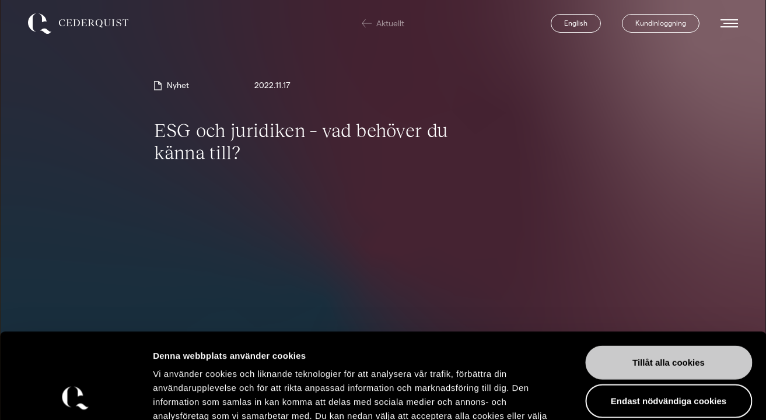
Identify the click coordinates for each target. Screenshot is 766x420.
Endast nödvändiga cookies (668, 321)
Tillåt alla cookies (668, 282)
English (575, 23)
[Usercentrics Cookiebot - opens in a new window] (76, 397)
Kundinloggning (660, 23)
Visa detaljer (634, 397)
